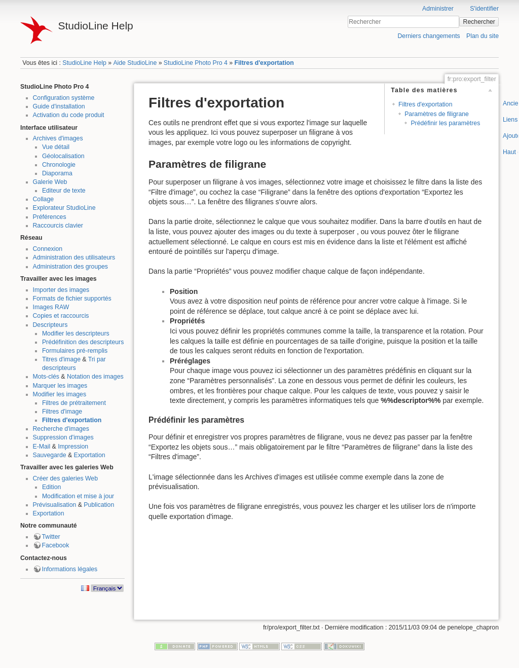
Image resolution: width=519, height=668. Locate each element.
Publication (99, 504)
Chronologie (59, 164)
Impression (73, 446)
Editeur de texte (64, 190)
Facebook (55, 545)
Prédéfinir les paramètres (445, 123)
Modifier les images (60, 394)
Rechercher (479, 21)
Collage (43, 199)
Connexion (48, 248)
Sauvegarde (49, 455)
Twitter (51, 536)
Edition (51, 487)
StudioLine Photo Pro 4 (196, 62)
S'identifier (484, 8)
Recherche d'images (61, 428)
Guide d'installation (59, 106)
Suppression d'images (63, 437)
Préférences (49, 216)
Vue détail (55, 147)
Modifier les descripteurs (75, 333)
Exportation (89, 455)
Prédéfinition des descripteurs (83, 342)
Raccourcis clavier (58, 225)
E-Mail (42, 446)
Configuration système (64, 97)
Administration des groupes (70, 266)
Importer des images (61, 289)
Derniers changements (428, 36)
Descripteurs (50, 324)
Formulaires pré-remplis (74, 350)
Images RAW (51, 307)
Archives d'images (58, 138)
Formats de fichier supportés (72, 298)
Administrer (438, 8)
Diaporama (57, 173)
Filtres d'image (62, 411)
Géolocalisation (63, 156)
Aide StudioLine (135, 62)
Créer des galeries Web (65, 478)
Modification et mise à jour (78, 496)
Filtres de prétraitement (74, 402)
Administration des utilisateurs (74, 257)
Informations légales (70, 569)
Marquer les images (60, 385)
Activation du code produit (68, 115)
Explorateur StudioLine (64, 207)
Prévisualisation (55, 504)
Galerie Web (50, 181)
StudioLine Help (84, 62)
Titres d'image (61, 359)
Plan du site (482, 36)
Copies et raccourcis (61, 315)
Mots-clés (46, 376)
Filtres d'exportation (263, 62)
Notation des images (95, 376)
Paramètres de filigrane (436, 114)
